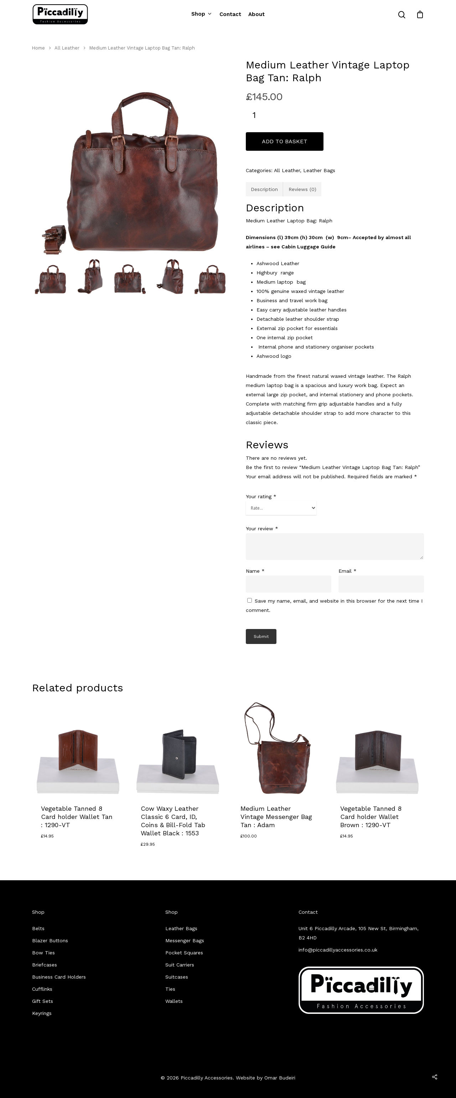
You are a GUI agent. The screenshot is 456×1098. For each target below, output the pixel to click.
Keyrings (42, 1013)
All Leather (67, 48)
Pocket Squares (184, 952)
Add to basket (284, 141)
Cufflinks (42, 989)
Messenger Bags (184, 940)
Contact (230, 14)
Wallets (174, 1001)
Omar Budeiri (279, 1078)
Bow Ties (43, 952)
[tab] (264, 189)
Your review (262, 528)
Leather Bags (319, 170)
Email (347, 571)
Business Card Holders (59, 977)
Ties (170, 989)
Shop (201, 14)
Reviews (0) (302, 189)
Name (255, 571)
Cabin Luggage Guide (308, 246)
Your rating (261, 496)
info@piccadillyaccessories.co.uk (338, 950)
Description (264, 189)
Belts (38, 928)
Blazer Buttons (50, 940)
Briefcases (44, 965)
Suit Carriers (179, 965)
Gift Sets (42, 1001)
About (256, 14)
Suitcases (176, 977)
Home (38, 48)
